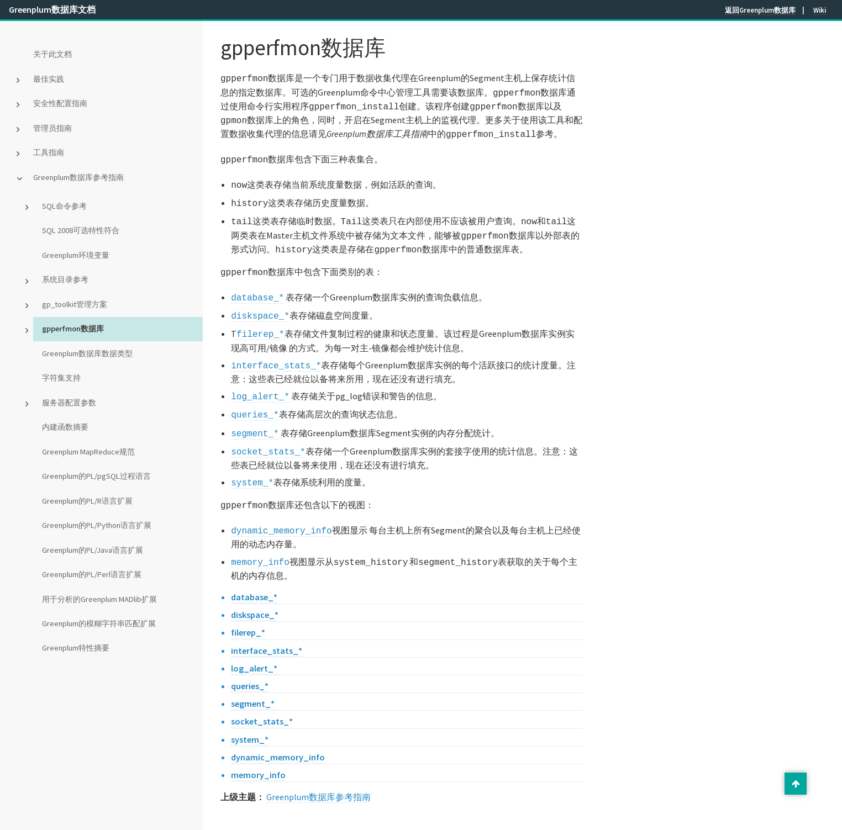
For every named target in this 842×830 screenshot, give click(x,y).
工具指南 (48, 152)
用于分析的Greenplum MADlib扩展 (99, 599)
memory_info (260, 536)
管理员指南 (52, 128)
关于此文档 (52, 54)
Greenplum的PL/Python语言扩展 (96, 525)
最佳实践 (48, 79)
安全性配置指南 (60, 103)
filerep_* (260, 318)
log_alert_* (260, 378)
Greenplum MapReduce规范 (88, 452)
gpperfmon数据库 (73, 329)
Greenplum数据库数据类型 (87, 353)
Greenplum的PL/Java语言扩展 (92, 550)
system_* (252, 460)
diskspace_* (260, 301)
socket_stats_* (268, 430)
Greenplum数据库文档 (52, 9)
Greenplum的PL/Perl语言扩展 (91, 574)
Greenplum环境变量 (75, 255)
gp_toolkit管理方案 (74, 304)
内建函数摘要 (65, 427)
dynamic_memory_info (281, 506)
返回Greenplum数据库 (760, 10)
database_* (257, 284)
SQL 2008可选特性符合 (80, 230)
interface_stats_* (276, 348)
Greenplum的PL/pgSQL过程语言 (96, 476)
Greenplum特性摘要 (75, 648)
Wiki (819, 10)
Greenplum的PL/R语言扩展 (87, 501)
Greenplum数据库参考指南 (78, 177)
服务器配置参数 (69, 403)
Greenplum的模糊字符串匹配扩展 (99, 623)
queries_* (254, 395)
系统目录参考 (65, 279)
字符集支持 (61, 378)
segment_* (254, 413)
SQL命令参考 (64, 206)
